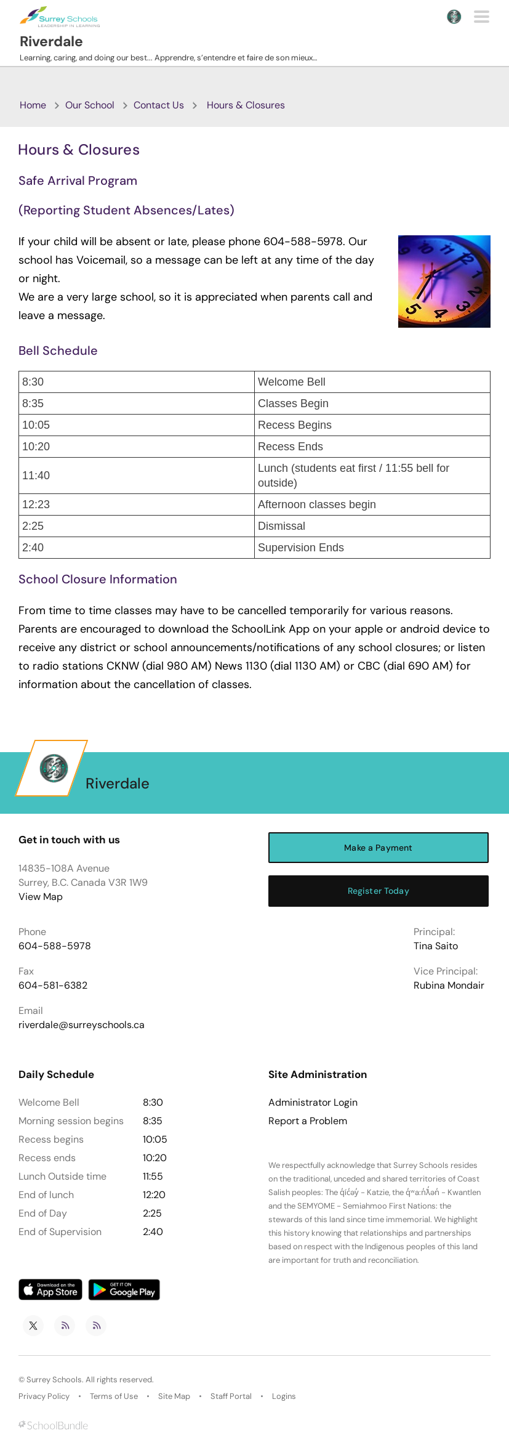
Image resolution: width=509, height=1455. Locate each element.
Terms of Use (114, 1396)
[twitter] (33, 1325)
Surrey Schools (54, 1379)
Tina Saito (436, 945)
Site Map (174, 1396)
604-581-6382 (52, 985)
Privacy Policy (44, 1396)
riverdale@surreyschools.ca (81, 1024)
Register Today (378, 890)
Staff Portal (231, 1396)
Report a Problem (307, 1121)
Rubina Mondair (449, 985)
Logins (284, 1396)
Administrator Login (313, 1102)
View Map (40, 896)
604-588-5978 (54, 945)
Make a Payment (378, 847)
